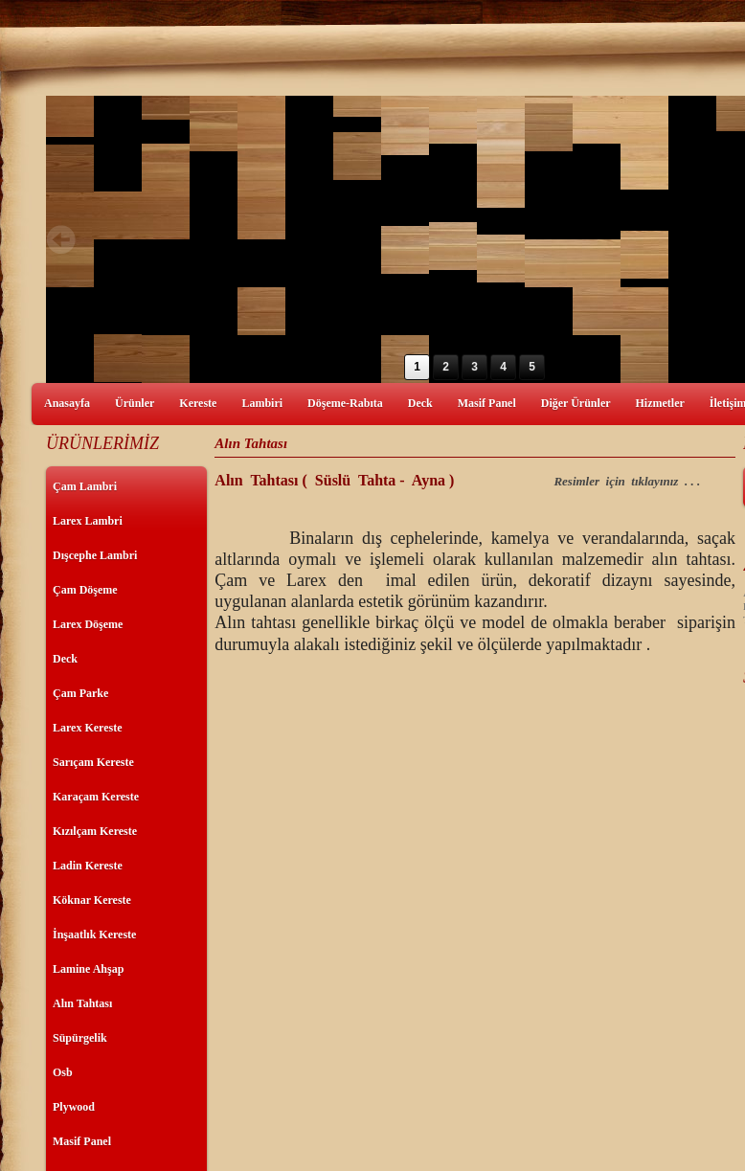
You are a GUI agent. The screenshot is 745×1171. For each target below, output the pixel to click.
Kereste (197, 403)
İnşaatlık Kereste (94, 934)
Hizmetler (660, 403)
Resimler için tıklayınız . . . (628, 481)
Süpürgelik (80, 1038)
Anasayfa (67, 403)
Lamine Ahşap (88, 969)
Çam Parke (80, 693)
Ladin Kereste (88, 865)
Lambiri (261, 403)
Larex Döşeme (88, 624)
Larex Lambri (88, 521)
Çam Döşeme (85, 590)
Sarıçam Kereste (93, 762)
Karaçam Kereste (96, 796)
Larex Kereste (88, 727)
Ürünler (134, 403)
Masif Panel (487, 403)
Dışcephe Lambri (95, 555)
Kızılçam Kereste (95, 831)
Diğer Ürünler (576, 403)
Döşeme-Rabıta (345, 403)
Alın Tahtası (82, 1003)
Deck (420, 403)
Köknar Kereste (92, 900)
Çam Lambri (85, 486)
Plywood (74, 1107)
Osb (63, 1072)
